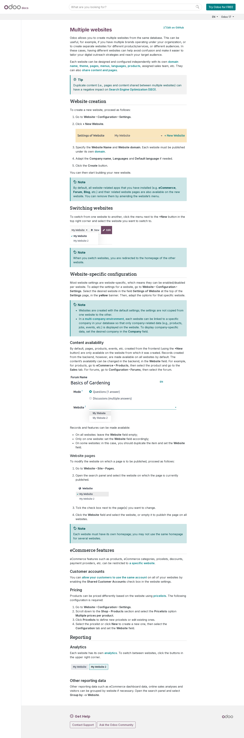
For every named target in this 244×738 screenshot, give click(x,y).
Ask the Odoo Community (116, 725)
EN (214, 16)
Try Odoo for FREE (221, 7)
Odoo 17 (226, 16)
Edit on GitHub (173, 27)
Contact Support (83, 725)
